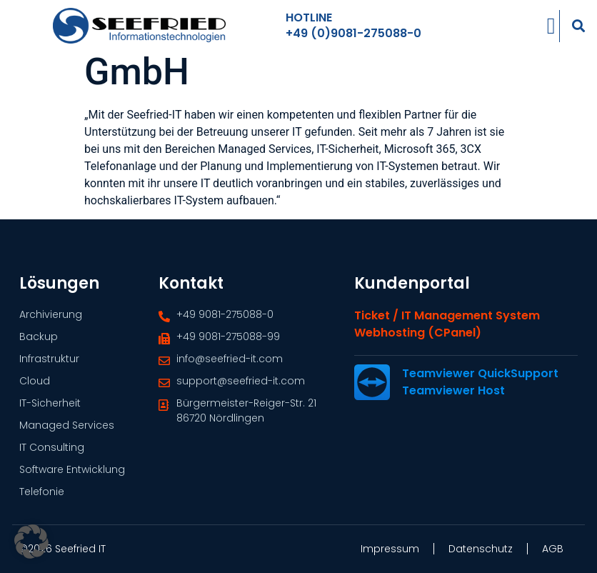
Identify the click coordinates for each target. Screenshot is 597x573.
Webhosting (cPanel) (417, 345)
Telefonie (41, 491)
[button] (579, 24)
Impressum (390, 549)
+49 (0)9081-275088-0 (353, 32)
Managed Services (66, 425)
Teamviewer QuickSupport (480, 386)
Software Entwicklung (72, 469)
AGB (552, 549)
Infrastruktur (49, 359)
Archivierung (50, 314)
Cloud (34, 381)
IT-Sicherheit (50, 403)
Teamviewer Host (453, 403)
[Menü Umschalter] (551, 24)
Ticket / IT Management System (447, 328)
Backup (38, 336)
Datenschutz (480, 549)
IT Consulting (51, 447)
